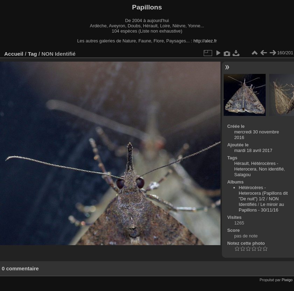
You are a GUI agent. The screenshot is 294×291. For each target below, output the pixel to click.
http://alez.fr (205, 40)
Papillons (147, 7)
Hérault (241, 163)
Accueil (13, 54)
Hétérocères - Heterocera (256, 166)
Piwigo (287, 280)
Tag (32, 54)
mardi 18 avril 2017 (253, 150)
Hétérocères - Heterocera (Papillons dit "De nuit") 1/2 (263, 193)
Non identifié (271, 169)
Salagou (242, 174)
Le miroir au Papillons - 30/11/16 (261, 207)
